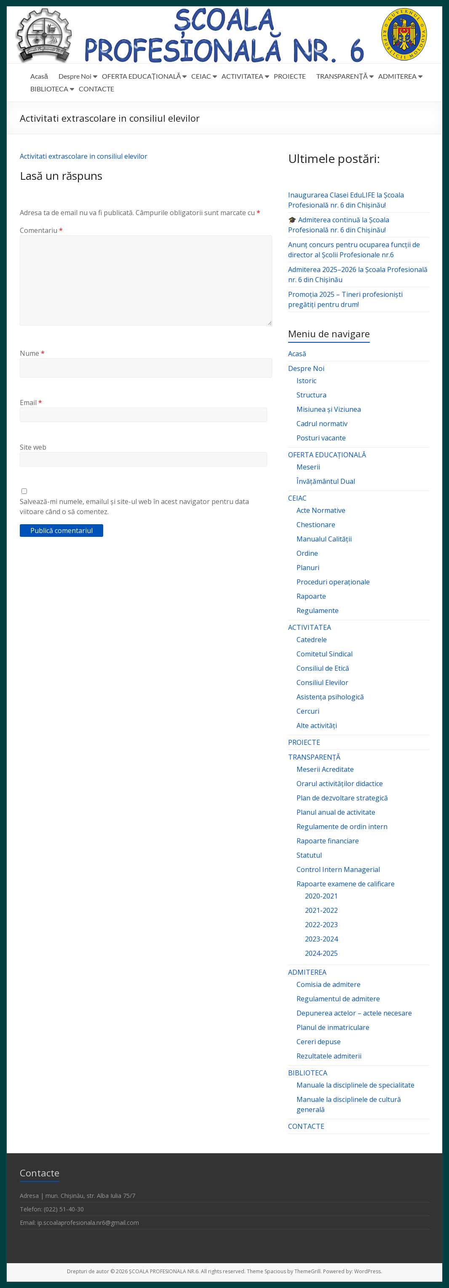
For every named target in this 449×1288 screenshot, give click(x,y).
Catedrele (312, 639)
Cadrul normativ (322, 423)
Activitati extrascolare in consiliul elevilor (83, 156)
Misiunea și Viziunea (329, 409)
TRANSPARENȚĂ (341, 76)
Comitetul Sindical (325, 654)
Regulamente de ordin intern (342, 826)
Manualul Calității (324, 539)
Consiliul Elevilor (322, 682)
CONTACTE (96, 89)
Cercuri (308, 711)
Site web (33, 447)
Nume (32, 353)
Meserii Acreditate (325, 769)
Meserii (308, 467)
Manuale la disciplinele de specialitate (355, 1085)
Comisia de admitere (329, 984)
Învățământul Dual (326, 481)
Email (31, 402)
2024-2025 (321, 953)
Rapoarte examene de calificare (346, 883)
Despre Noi (75, 76)
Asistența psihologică (330, 696)
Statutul (309, 855)
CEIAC (201, 76)
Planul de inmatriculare (333, 1027)
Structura (311, 395)
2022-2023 (321, 924)
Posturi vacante (321, 438)
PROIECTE (290, 76)
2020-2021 (321, 896)
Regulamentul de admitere (338, 998)
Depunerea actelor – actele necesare (354, 1013)
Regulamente (318, 610)
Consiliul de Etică (323, 668)
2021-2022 (321, 910)
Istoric (306, 380)
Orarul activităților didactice (340, 783)
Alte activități (317, 725)
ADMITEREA (397, 76)
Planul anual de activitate (336, 812)
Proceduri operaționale (333, 582)
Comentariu (41, 230)
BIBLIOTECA (49, 89)
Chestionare (316, 524)
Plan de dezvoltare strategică (342, 798)
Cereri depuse (319, 1041)
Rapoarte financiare (328, 840)
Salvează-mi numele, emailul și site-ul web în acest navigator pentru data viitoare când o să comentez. (134, 506)
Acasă (39, 76)
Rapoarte (311, 596)
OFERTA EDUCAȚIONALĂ (141, 76)
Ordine (307, 553)
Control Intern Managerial (338, 869)
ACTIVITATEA (242, 76)
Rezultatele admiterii (329, 1056)
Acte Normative (321, 510)
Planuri (308, 567)
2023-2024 (321, 939)
